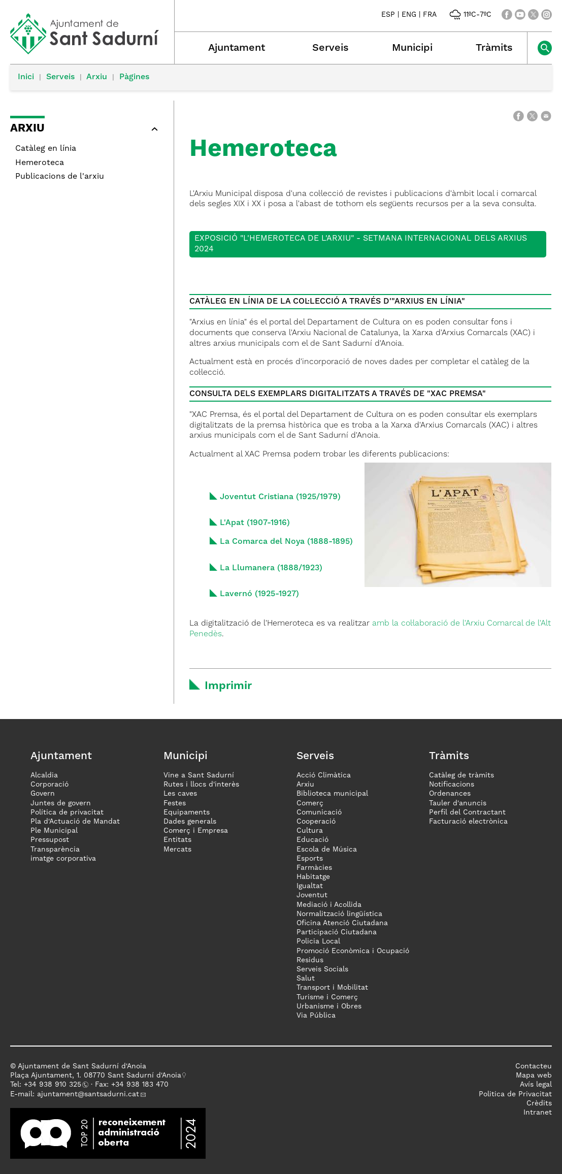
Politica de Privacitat (515, 1094)
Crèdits (539, 1103)
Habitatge (313, 876)
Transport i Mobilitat (332, 987)
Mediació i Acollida (328, 904)
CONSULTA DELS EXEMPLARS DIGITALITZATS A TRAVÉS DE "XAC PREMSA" (337, 394)
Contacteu (533, 1066)
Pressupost (49, 839)
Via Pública (316, 1015)
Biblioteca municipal (332, 793)
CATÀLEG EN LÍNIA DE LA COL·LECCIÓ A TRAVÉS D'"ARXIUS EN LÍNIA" (327, 302)
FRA (430, 14)
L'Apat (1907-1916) (255, 523)
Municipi (412, 48)
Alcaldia (44, 775)
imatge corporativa (63, 858)
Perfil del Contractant (467, 812)
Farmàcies (314, 867)
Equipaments (186, 812)
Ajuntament (236, 48)
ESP (388, 14)
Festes (174, 803)
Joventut (311, 895)
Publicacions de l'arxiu (59, 177)
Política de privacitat (67, 812)
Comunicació (319, 812)
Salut (305, 978)
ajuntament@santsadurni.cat (88, 1094)
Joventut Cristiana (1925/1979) (280, 497)
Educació (312, 839)
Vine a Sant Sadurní (198, 775)
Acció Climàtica (323, 775)
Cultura (309, 830)
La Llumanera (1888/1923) (271, 568)
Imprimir (228, 686)
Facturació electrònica (468, 821)
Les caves (180, 793)
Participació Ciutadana (336, 932)
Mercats (177, 849)
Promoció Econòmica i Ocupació (352, 951)
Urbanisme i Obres (328, 1006)
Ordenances (450, 793)
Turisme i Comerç (327, 997)
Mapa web (534, 1075)
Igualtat (309, 886)
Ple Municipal (54, 830)
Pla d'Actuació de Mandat (75, 821)
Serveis (330, 48)
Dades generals (189, 821)
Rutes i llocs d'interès (201, 784)
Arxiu (96, 77)
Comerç (309, 803)
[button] (86, 130)
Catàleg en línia (45, 149)
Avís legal (536, 1084)
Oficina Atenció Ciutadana (342, 923)
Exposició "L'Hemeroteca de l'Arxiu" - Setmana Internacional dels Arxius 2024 (360, 244)
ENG (409, 14)
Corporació (49, 784)
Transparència (55, 849)
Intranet (537, 1112)
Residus (309, 960)
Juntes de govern (60, 803)
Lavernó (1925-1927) (259, 594)
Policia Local (318, 941)
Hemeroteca (39, 163)
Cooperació (316, 821)
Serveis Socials (322, 969)
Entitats (177, 839)
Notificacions (451, 784)
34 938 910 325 (54, 1084)
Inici (26, 77)
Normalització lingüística (339, 914)
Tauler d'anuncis (457, 803)
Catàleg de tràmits (461, 775)
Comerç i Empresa (195, 830)
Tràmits (494, 48)
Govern (42, 793)
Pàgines (134, 77)
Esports (309, 858)
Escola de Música (326, 849)
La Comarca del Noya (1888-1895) (286, 542)
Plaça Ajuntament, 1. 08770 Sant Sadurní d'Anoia (95, 1075)
